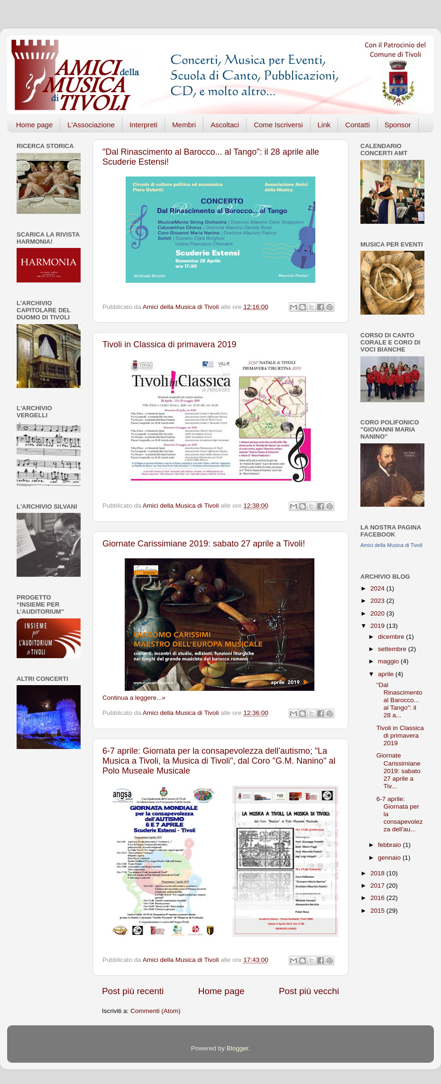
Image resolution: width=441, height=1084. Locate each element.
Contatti (357, 125)
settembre (393, 648)
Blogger (237, 1048)
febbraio (390, 844)
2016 (378, 897)
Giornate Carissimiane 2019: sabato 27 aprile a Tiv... (399, 771)
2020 (378, 613)
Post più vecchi (309, 991)
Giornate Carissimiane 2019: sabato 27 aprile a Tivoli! (203, 543)
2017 (378, 885)
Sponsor (398, 125)
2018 (378, 873)
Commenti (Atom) (155, 1010)
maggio (389, 661)
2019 (378, 625)
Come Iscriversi (278, 125)
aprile (386, 674)
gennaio (390, 857)
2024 (378, 588)
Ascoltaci (225, 125)
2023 (378, 600)
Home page (34, 125)
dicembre (392, 636)
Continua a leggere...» (133, 697)
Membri (184, 125)
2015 (378, 910)
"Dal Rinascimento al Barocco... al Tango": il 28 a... (400, 700)
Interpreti (143, 125)
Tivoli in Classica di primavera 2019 (169, 344)
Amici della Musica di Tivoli (391, 545)
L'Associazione (91, 125)
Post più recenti (133, 991)
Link (324, 125)
